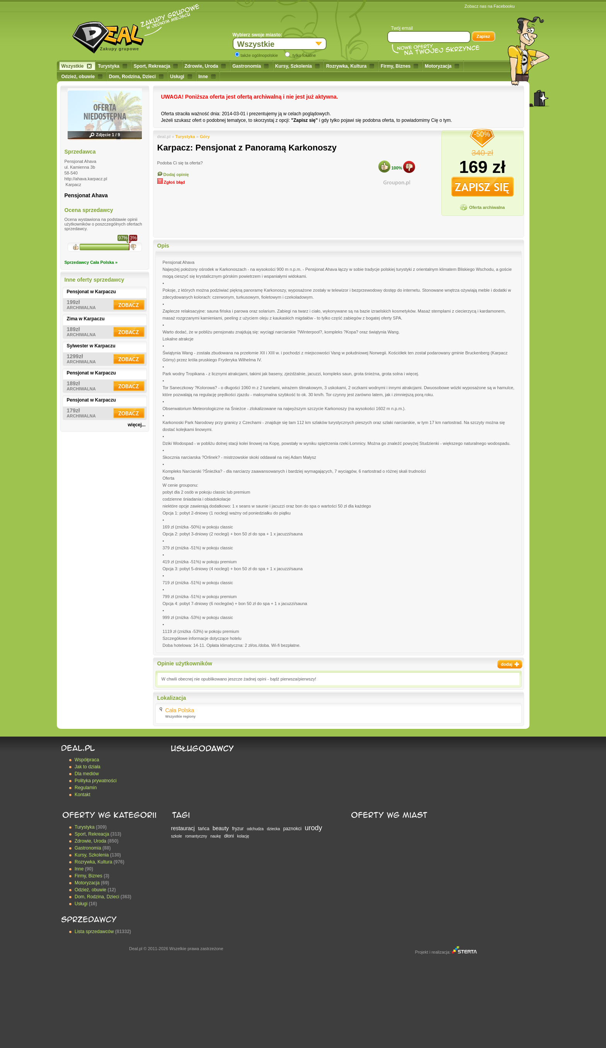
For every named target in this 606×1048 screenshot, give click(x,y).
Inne (207, 76)
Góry (205, 136)
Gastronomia (250, 66)
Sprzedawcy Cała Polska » (91, 262)
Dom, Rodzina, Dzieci (136, 76)
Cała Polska (179, 710)
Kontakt (82, 794)
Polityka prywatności (96, 780)
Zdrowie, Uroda (205, 66)
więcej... (136, 424)
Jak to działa (87, 766)
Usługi (181, 76)
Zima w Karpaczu (86, 318)
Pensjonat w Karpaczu (91, 291)
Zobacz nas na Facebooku (490, 6)
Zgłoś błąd (171, 182)
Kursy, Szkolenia (297, 66)
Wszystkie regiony (180, 716)
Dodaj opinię (173, 174)
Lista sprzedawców (94, 931)
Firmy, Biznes (399, 66)
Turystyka (112, 66)
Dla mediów (87, 773)
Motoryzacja (442, 66)
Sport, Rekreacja (156, 66)
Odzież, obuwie (82, 76)
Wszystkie (76, 66)
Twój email (402, 28)
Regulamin (86, 787)
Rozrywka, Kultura (350, 66)
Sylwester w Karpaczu (91, 346)
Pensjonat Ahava (86, 195)
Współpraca (87, 759)
